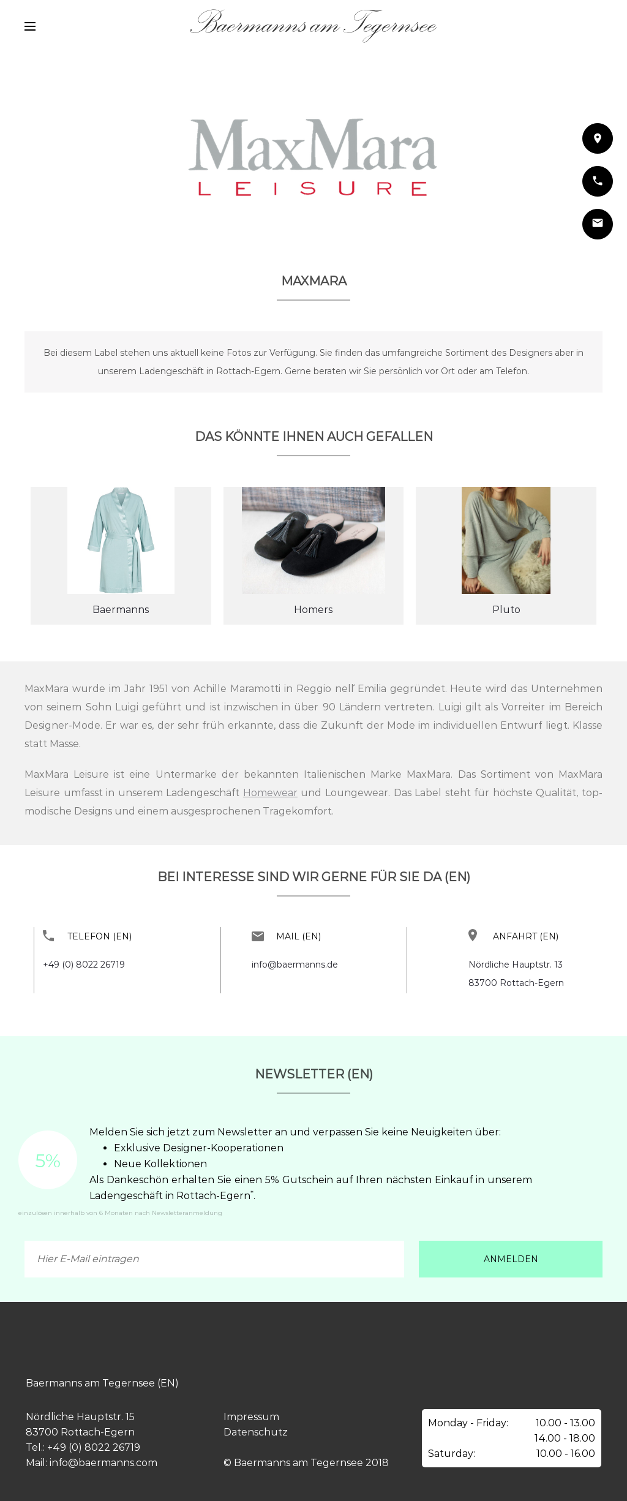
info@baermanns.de (295, 964)
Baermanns (120, 609)
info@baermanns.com (103, 1463)
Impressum (251, 1417)
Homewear (270, 793)
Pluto (506, 609)
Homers (313, 609)
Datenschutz (255, 1432)
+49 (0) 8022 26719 (84, 964)
